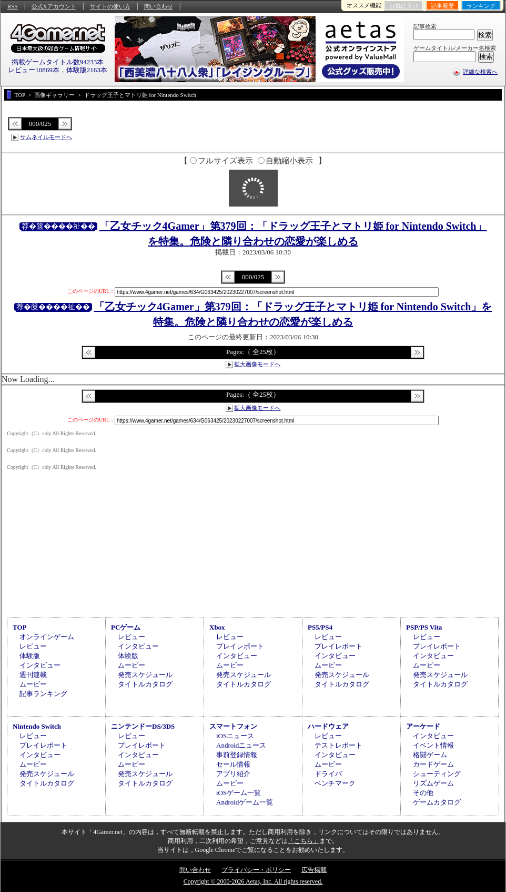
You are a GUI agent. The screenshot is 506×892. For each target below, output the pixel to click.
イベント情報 (433, 745)
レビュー (33, 646)
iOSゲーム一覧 (238, 793)
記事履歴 (442, 6)
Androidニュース (241, 745)
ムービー (33, 684)
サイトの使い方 (110, 6)
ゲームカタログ (437, 802)
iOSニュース (235, 736)
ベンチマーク (335, 783)
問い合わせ (158, 6)
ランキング (481, 6)
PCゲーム (125, 627)
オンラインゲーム (46, 637)
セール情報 (233, 764)
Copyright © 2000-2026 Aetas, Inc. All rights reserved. (253, 881)
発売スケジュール (145, 675)
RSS (12, 6)
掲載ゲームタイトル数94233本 (58, 62)
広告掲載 (314, 870)
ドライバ (328, 774)
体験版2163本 (86, 70)
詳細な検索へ (480, 71)
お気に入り (403, 6)
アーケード (423, 726)
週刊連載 (33, 675)
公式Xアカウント (54, 6)
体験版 (29, 656)
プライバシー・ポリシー (256, 870)
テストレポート (338, 745)
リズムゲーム (433, 783)
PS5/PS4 (320, 627)
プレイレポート (240, 646)
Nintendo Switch (37, 726)
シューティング (437, 774)
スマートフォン (233, 726)
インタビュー (39, 665)
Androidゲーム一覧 (244, 802)
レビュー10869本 (33, 70)
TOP (20, 627)
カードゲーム (433, 764)
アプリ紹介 (233, 774)
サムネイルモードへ (46, 137)
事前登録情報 (236, 755)
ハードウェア (328, 726)
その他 (423, 793)
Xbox (217, 627)
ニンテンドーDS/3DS (143, 726)
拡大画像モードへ (257, 364)
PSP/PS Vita (424, 627)
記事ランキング (43, 694)
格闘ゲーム (430, 755)
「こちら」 (303, 841)
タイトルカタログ (145, 684)
